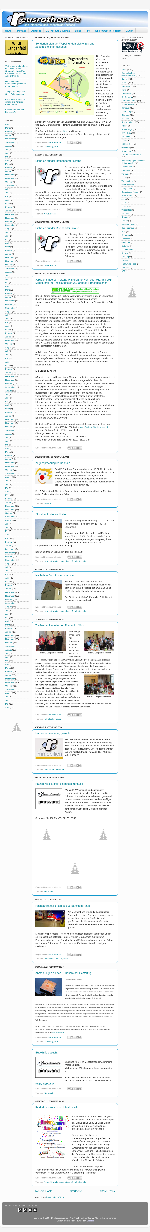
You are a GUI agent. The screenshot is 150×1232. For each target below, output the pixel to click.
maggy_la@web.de (44, 1084)
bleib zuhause (128, 195)
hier (65, 131)
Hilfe (88, 30)
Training (125, 257)
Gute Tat (58, 959)
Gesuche (126, 147)
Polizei (53, 214)
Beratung (126, 235)
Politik (124, 126)
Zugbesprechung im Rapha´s (52, 463)
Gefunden (126, 242)
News (8, 30)
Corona (125, 206)
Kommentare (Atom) (55, 1197)
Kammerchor (127, 249)
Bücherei (125, 115)
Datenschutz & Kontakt (58, 30)
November (10, 139)
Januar (8, 135)
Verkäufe (125, 174)
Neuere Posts (43, 1191)
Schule (125, 221)
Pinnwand (21, 30)
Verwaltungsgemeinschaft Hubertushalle (68, 561)
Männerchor (127, 144)
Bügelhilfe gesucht (46, 1052)
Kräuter (125, 217)
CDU (124, 140)
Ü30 (123, 271)
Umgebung (126, 151)
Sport (124, 203)
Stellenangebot (128, 224)
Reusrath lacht (128, 122)
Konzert (125, 253)
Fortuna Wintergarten (131, 155)
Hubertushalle (128, 104)
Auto (124, 199)
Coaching (126, 239)
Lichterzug (48, 146)
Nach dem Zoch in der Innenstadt (55, 575)
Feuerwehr (49, 959)
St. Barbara (127, 97)
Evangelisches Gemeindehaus (128, 74)
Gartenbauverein (129, 101)
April (7, 124)
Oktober (8, 182)
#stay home (127, 188)
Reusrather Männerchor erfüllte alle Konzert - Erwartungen (16, 101)
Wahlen (125, 260)
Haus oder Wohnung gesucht (52, 733)
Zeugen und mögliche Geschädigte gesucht (15, 93)
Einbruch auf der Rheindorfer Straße (57, 228)
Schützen (126, 118)
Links (78, 30)
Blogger (90, 1221)
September (10, 142)
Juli (6, 149)
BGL (124, 231)
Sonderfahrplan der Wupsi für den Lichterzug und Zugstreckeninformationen (64, 45)
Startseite (36, 30)
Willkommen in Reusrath (108, 30)
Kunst (124, 177)
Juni (7, 153)
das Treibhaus (128, 228)
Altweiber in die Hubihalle (50, 514)
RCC (56, 146)
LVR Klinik (126, 133)
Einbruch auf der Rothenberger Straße (58, 160)
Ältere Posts (107, 1191)
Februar (8, 131)
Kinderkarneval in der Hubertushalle (56, 1107)
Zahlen (129, 30)
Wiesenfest (127, 210)
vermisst (125, 267)
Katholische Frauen (52, 719)
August (8, 146)
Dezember (10, 175)
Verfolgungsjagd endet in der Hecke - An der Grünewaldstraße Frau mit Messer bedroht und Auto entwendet (16, 71)
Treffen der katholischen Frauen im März (59, 625)
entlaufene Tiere (129, 264)
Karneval (125, 108)
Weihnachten (127, 181)
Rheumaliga (127, 129)
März (7, 128)
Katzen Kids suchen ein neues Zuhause (59, 783)
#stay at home (128, 185)
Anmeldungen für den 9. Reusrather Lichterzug (63, 973)
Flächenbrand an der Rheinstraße (14, 111)
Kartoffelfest (127, 167)
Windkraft (126, 213)
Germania (126, 170)
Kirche (124, 79)
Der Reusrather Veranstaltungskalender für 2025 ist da (15, 83)
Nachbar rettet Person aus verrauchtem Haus (62, 905)
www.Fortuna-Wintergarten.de (94, 427)
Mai (7, 157)
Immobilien (49, 769)
